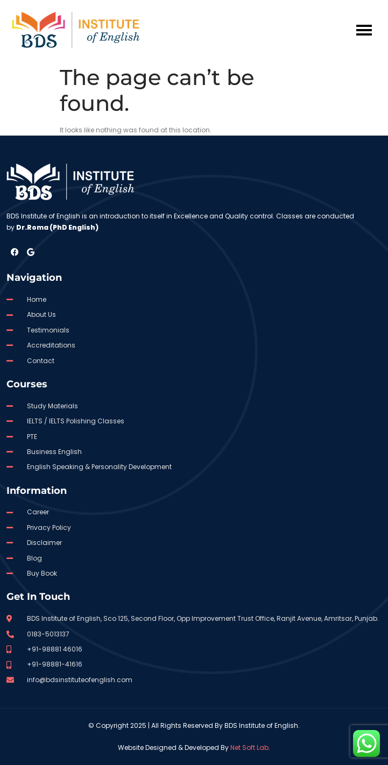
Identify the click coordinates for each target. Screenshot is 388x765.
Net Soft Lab (249, 747)
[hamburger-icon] (364, 30)
